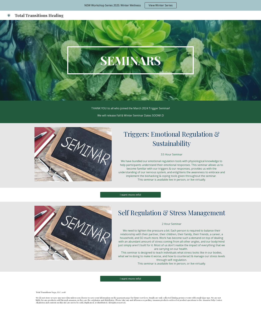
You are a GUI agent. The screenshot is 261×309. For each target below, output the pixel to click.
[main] (130, 60)
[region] (130, 5)
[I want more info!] (130, 194)
